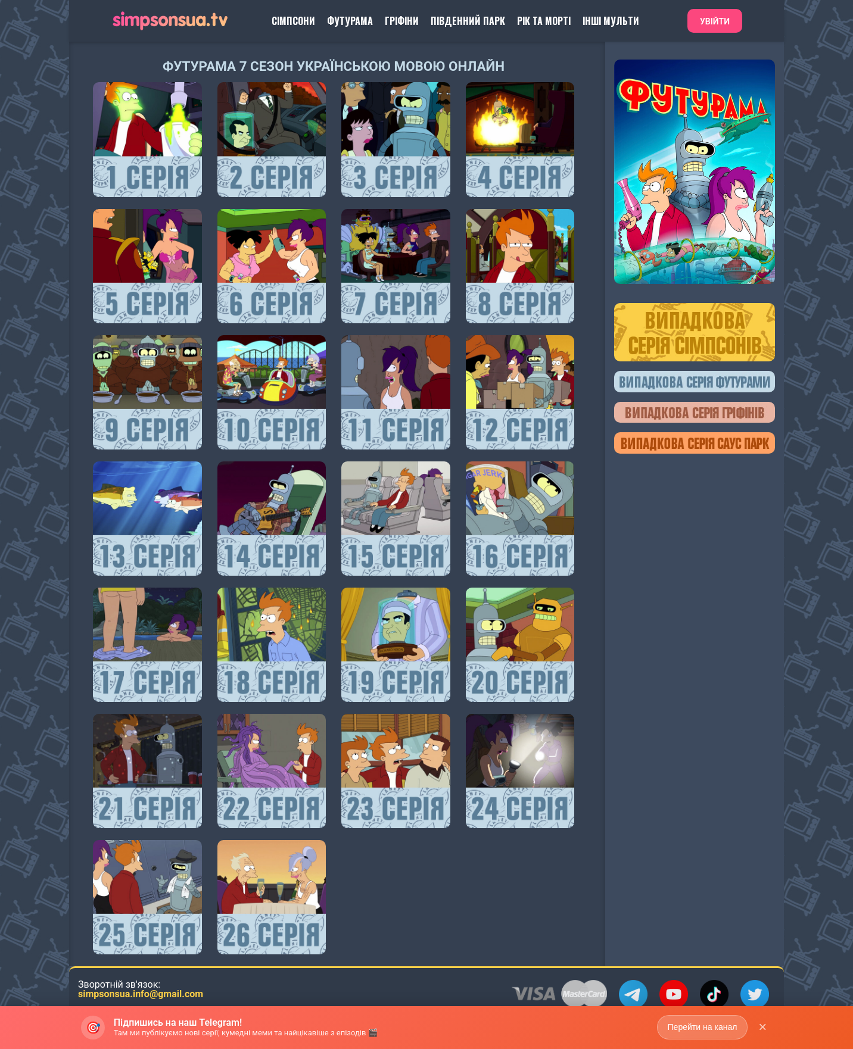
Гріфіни (402, 21)
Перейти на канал (702, 1027)
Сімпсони (293, 21)
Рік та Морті (544, 21)
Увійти (715, 21)
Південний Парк (468, 21)
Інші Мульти (611, 21)
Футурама (350, 21)
